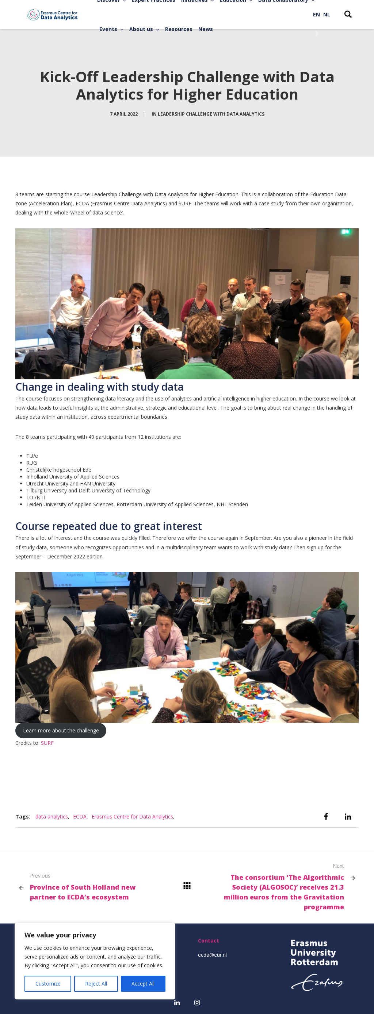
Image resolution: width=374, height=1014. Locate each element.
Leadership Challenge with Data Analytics (211, 114)
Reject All (96, 983)
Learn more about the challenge (61, 730)
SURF (47, 742)
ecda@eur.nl (212, 954)
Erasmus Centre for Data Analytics (132, 816)
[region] (95, 961)
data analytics (51, 816)
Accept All (142, 983)
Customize (48, 983)
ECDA (80, 816)
